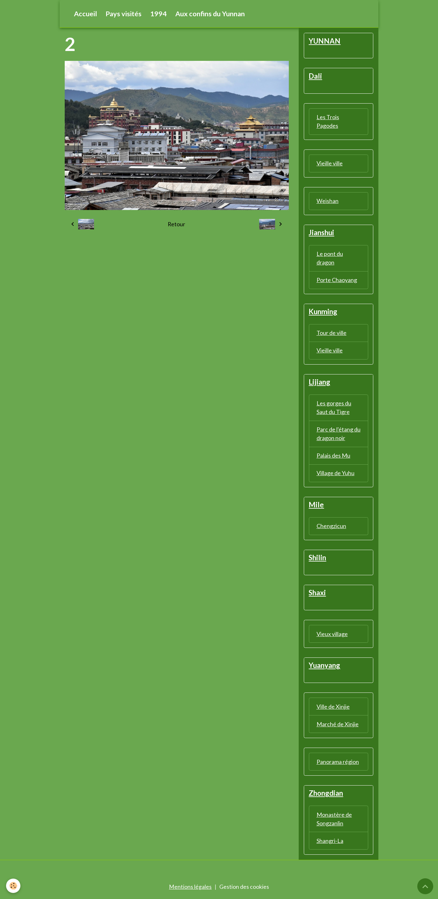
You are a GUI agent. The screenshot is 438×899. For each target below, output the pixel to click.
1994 (158, 14)
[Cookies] (13, 886)
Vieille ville (330, 163)
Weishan (328, 201)
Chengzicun (331, 527)
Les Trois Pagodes (328, 121)
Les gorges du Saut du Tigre (334, 409)
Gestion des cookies (244, 888)
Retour (177, 224)
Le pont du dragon (330, 258)
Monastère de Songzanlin (334, 821)
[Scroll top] (425, 886)
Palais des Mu (333, 456)
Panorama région (338, 763)
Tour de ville (332, 333)
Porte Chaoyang (337, 280)
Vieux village (332, 635)
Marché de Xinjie (338, 725)
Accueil (85, 14)
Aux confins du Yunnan (210, 14)
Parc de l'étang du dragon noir (339, 435)
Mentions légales (190, 888)
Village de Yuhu (335, 474)
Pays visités (124, 14)
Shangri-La (330, 842)
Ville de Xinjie (333, 708)
